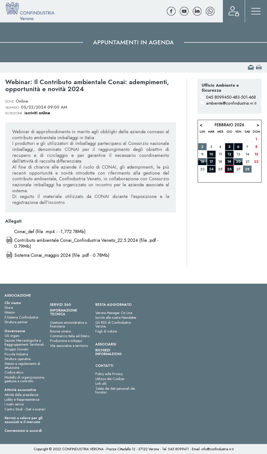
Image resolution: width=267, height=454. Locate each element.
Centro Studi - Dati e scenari (24, 409)
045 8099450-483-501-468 (231, 97)
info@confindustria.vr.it (217, 449)
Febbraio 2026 (229, 125)
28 (247, 169)
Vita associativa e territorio (69, 345)
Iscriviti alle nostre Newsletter (115, 317)
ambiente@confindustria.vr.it (231, 103)
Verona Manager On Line (113, 312)
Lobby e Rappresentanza (21, 399)
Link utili (101, 383)
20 (238, 161)
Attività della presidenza (21, 394)
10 (211, 154)
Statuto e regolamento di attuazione (22, 365)
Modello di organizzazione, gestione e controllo (24, 379)
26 (229, 169)
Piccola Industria (16, 354)
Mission (9, 312)
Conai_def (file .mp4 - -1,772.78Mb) (50, 231)
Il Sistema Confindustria (21, 317)
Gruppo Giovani (16, 349)
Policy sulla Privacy (109, 373)
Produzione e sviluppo (66, 340)
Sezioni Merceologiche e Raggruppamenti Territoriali (24, 342)
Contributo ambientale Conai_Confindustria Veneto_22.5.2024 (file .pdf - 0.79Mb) (86, 243)
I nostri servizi (14, 404)
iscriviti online (37, 113)
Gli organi (11, 335)
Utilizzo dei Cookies (109, 378)
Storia (8, 307)
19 (229, 161)
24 (211, 169)
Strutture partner (16, 322)
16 (202, 161)
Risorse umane (60, 331)
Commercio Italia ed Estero (69, 335)
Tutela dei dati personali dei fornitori (115, 390)
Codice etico (13, 372)
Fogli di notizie (106, 331)
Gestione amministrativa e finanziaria (68, 324)
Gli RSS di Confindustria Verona (113, 324)
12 (229, 154)
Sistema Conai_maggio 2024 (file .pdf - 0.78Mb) (62, 255)
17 (211, 161)
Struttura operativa (17, 358)
